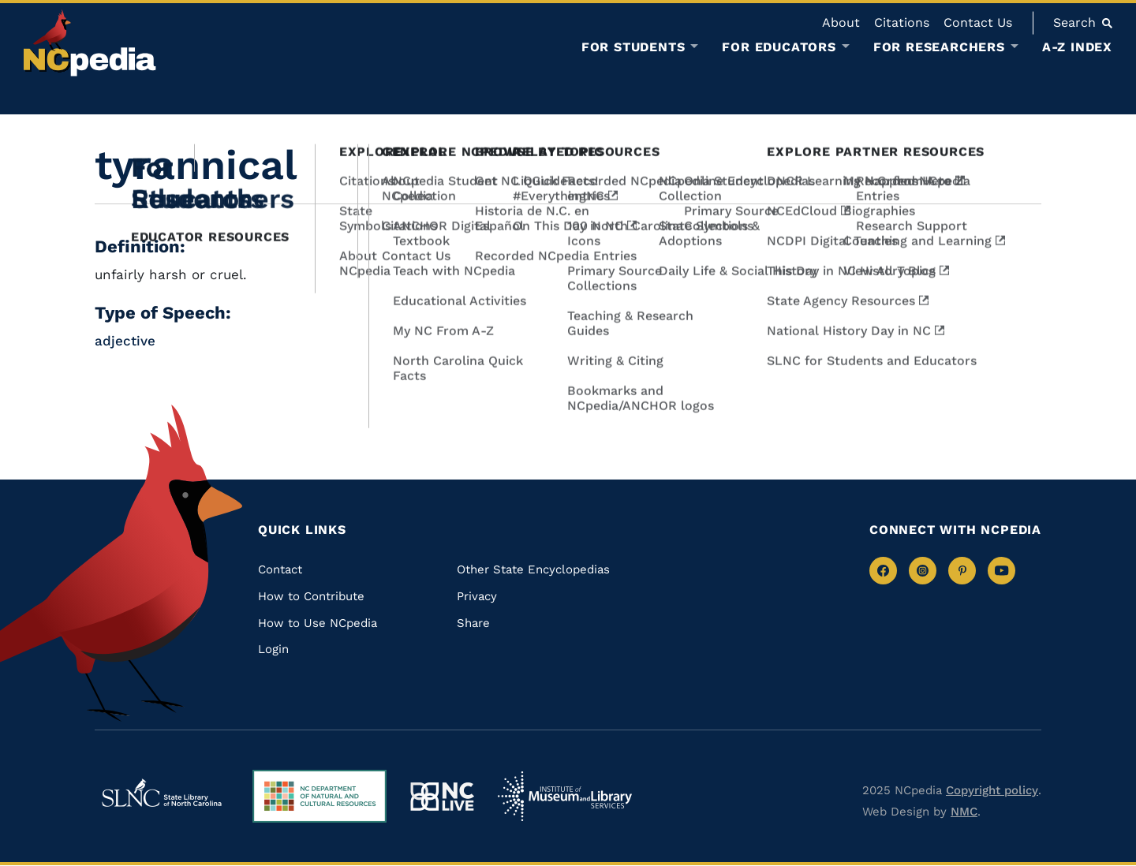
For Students (633, 47)
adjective (125, 341)
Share (473, 623)
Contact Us (978, 22)
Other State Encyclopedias (533, 569)
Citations (901, 22)
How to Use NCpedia (317, 623)
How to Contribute (311, 596)
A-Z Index (1077, 46)
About (841, 22)
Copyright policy (992, 790)
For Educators (778, 47)
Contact (280, 569)
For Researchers (939, 47)
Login (273, 649)
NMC (964, 811)
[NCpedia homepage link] (90, 43)
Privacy (477, 596)
